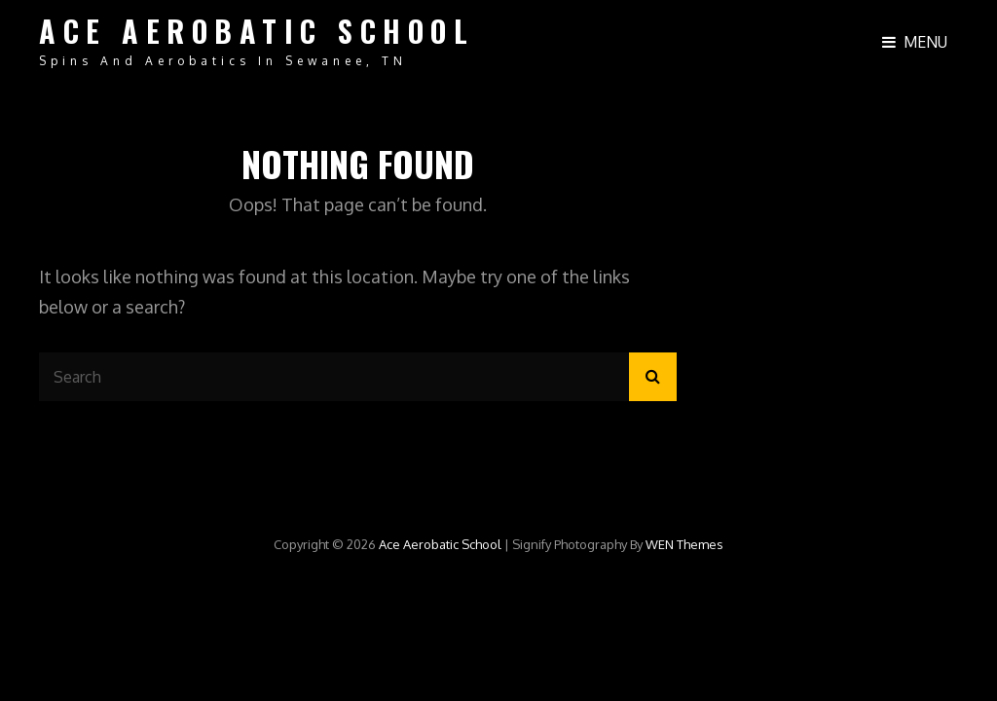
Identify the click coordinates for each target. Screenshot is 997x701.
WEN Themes (684, 544)
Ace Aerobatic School (256, 31)
